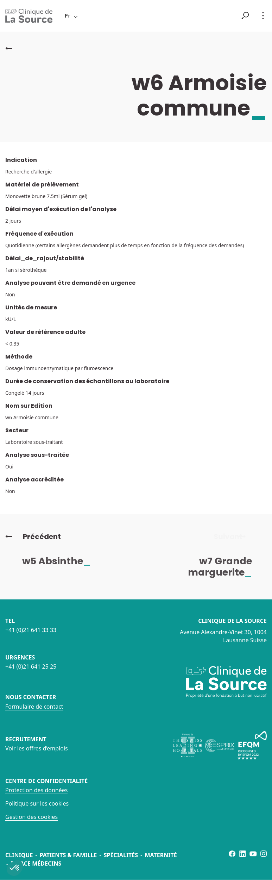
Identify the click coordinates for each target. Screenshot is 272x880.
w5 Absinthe (61, 560)
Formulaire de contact (34, 706)
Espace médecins (36, 863)
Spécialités (121, 855)
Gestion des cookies (31, 817)
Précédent (33, 536)
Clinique (19, 855)
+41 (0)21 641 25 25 (30, 666)
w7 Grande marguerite (225, 566)
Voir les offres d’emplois (36, 748)
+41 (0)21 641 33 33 (30, 630)
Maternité (161, 855)
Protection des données (36, 790)
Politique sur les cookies (37, 803)
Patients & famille (68, 855)
